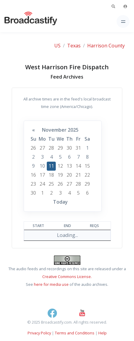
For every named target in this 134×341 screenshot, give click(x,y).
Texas (74, 45)
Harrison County (106, 45)
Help (102, 333)
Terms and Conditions (74, 333)
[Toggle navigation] (123, 21)
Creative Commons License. (67, 276)
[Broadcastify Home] (21, 21)
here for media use (51, 284)
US (57, 45)
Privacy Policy (39, 333)
